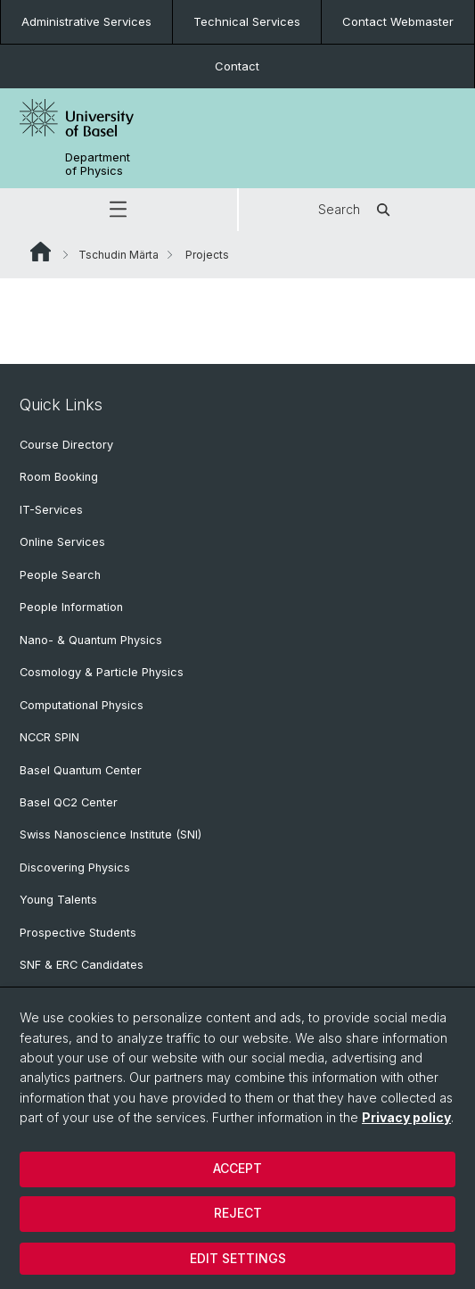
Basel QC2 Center (69, 802)
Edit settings (238, 1258)
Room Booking (59, 476)
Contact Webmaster (398, 21)
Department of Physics (97, 164)
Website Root (40, 251)
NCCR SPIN (49, 737)
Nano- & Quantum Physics (91, 640)
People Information (71, 607)
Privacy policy (406, 1117)
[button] (118, 209)
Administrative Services (86, 21)
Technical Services (246, 21)
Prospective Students (78, 932)
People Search (60, 575)
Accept (237, 1168)
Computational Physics (81, 705)
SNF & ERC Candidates (81, 964)
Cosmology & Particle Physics (102, 672)
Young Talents (58, 899)
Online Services (62, 542)
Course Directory (66, 444)
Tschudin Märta (118, 254)
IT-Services (51, 509)
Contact (237, 66)
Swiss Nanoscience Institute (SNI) (110, 834)
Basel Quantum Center (81, 770)
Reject (238, 1212)
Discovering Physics (75, 867)
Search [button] (357, 209)
